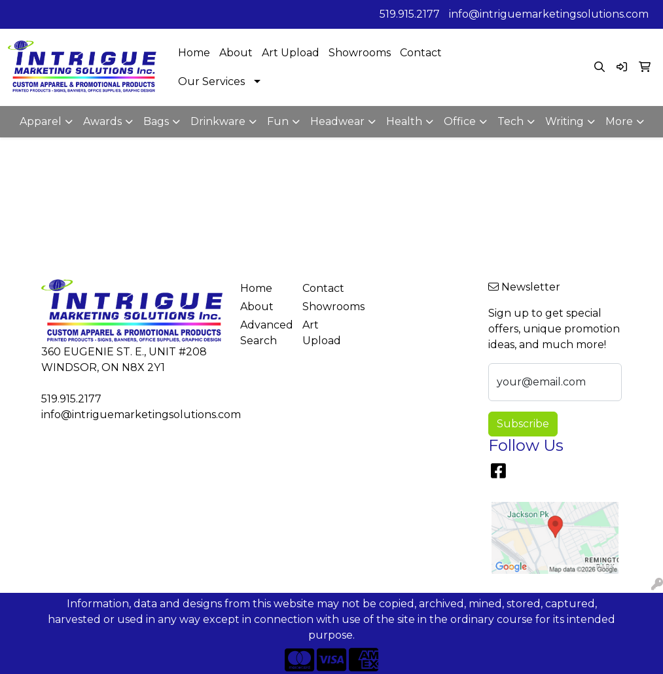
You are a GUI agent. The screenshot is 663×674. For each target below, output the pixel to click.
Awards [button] (102, 121)
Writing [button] (564, 121)
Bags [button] (156, 121)
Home (194, 52)
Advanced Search (263, 333)
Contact (421, 52)
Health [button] (404, 121)
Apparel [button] (41, 121)
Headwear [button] (337, 121)
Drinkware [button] (217, 121)
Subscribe (523, 423)
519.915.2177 (410, 14)
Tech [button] (510, 121)
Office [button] (460, 121)
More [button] (619, 121)
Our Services (211, 81)
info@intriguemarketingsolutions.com (549, 14)
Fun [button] (278, 121)
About (236, 52)
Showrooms (360, 52)
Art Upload (290, 52)
